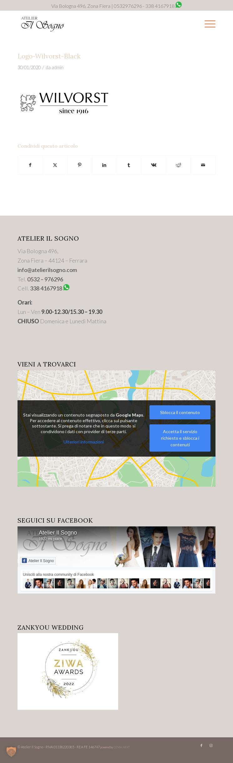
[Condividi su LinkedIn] (104, 165)
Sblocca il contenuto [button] (180, 412)
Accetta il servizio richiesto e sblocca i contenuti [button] (180, 438)
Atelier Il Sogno (58, 533)
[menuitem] (206, 23)
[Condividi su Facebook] (30, 165)
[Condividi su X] (55, 165)
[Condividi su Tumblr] (129, 165)
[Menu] (206, 23)
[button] (11, 751)
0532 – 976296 (45, 279)
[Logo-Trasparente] (97, 23)
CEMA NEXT (122, 747)
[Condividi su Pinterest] (80, 165)
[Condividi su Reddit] (178, 165)
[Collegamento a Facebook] (201, 745)
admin (57, 67)
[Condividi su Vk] (153, 165)
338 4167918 (46, 288)
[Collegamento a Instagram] (210, 745)
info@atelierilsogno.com (47, 269)
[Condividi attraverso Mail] (203, 165)
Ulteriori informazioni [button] (83, 441)
